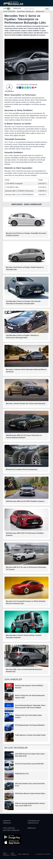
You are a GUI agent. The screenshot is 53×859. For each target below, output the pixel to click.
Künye (20, 854)
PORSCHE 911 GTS (22, 773)
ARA (47, 9)
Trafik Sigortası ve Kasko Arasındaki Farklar (30, 735)
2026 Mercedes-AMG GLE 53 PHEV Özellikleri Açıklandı (25, 501)
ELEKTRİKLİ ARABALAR (11, 830)
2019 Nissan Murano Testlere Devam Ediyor (30, 793)
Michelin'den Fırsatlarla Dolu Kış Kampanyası (21, 469)
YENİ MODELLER (33, 821)
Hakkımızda (25, 854)
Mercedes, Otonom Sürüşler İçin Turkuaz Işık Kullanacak (25, 403)
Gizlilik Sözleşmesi (6, 854)
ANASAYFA (7, 8)
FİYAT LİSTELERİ (9, 828)
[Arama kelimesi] (33, 9)
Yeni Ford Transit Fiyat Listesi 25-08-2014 (29, 764)
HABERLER (17, 8)
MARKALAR (32, 828)
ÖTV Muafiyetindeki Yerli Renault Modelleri (30, 725)
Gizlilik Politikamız (14, 854)
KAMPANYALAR (33, 823)
